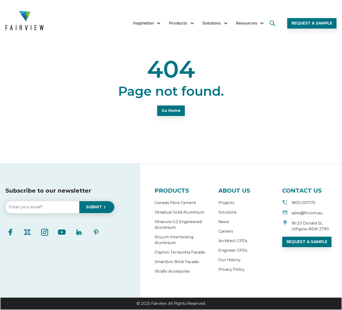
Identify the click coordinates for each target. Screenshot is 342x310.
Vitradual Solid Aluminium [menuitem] (179, 212)
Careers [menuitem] (225, 231)
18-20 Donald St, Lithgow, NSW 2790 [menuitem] (305, 226)
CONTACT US (302, 190)
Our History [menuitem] (229, 260)
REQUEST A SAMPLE (312, 23)
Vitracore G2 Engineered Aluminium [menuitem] (178, 225)
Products (181, 23)
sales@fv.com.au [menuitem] (302, 213)
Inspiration (146, 23)
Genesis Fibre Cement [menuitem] (175, 202)
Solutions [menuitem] (227, 212)
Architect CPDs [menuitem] (232, 241)
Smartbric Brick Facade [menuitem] (177, 262)
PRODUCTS (172, 190)
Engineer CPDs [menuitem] (232, 250)
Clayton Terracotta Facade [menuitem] (180, 252)
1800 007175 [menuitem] (298, 203)
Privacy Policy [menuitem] (231, 269)
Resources (249, 23)
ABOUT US (234, 190)
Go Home (171, 110)
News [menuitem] (223, 222)
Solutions (214, 23)
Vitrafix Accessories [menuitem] (172, 271)
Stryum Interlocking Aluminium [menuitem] (174, 240)
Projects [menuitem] (226, 202)
